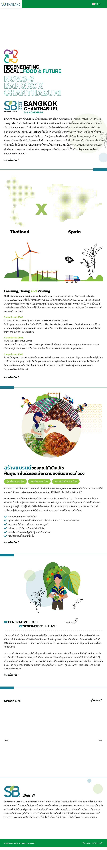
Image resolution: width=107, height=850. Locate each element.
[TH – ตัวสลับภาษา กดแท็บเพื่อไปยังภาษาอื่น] (96, 4)
